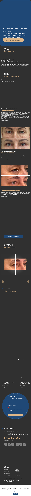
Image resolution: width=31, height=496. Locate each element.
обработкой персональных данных (15, 491)
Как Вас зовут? (10, 400)
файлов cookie (26, 489)
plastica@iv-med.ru (8, 440)
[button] (13, 40)
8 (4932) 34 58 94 (13, 438)
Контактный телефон (12, 405)
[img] (10, 369)
